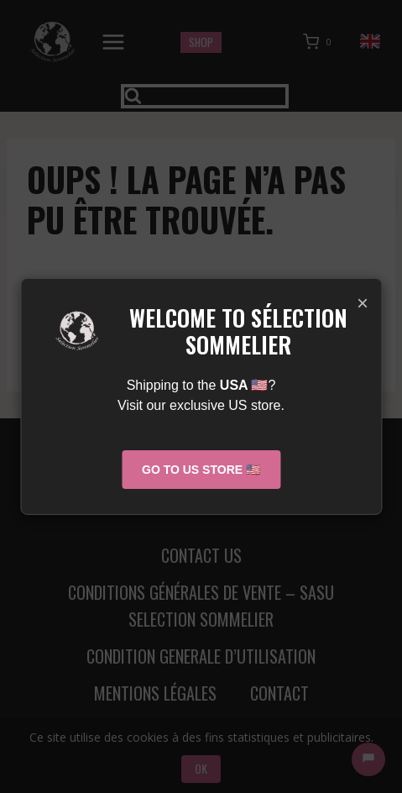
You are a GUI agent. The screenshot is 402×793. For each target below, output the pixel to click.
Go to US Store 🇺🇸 (201, 469)
